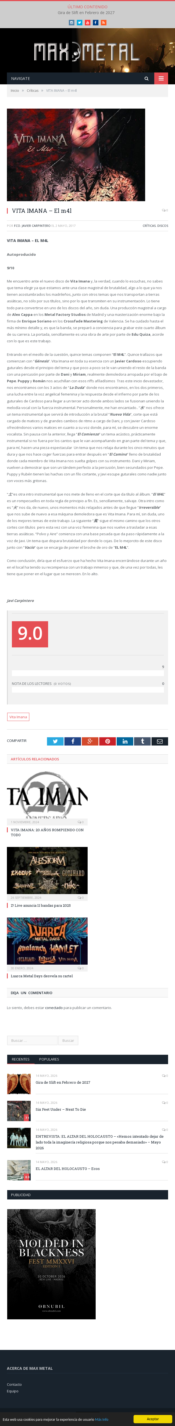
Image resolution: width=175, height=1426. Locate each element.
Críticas (149, 226)
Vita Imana (18, 716)
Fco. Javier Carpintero (32, 226)
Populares (49, 1059)
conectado (54, 1007)
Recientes (21, 1059)
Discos (162, 226)
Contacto (14, 1384)
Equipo (13, 1391)
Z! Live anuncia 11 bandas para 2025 (41, 905)
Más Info (101, 1419)
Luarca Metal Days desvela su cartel (42, 975)
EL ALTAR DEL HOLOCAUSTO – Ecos (68, 1168)
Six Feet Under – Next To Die (61, 1109)
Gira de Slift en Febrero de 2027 (86, 12)
